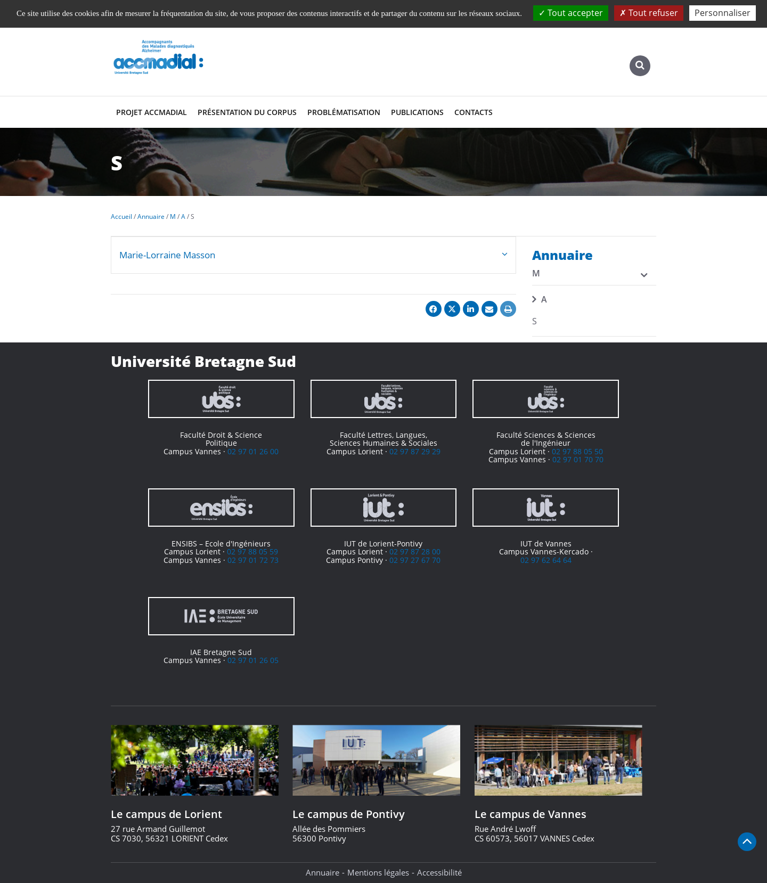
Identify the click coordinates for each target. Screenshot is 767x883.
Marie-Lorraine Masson (167, 255)
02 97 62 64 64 (546, 560)
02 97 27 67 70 (414, 560)
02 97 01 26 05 (253, 660)
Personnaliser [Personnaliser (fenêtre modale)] (722, 13)
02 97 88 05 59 (252, 551)
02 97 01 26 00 (253, 451)
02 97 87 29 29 (414, 451)
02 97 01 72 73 (253, 560)
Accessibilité (439, 872)
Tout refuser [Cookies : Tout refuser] (648, 13)
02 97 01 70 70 (577, 459)
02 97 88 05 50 (577, 451)
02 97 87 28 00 (414, 551)
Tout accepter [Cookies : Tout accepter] (570, 13)
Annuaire (322, 872)
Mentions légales (378, 872)
